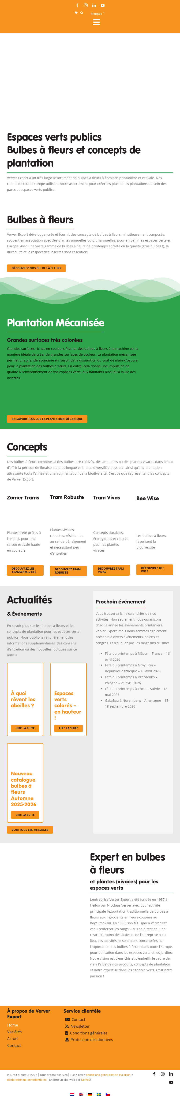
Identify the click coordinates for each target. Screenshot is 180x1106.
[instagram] (86, 5)
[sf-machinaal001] (27, 387)
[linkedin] (94, 5)
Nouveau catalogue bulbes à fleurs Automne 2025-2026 (23, 789)
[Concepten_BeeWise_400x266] (154, 507)
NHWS (85, 1079)
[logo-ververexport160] (16, 23)
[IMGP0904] (68, 504)
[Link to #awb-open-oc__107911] (131, 22)
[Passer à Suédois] (98, 1094)
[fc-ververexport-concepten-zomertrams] (25, 506)
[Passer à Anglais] (81, 1094)
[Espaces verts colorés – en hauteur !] (68, 666)
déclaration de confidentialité (27, 1079)
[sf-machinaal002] (72, 387)
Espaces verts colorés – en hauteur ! (67, 705)
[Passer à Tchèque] (107, 1094)
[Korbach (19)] (111, 506)
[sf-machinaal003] (118, 387)
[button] (81, 12)
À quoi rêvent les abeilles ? (23, 699)
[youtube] (103, 5)
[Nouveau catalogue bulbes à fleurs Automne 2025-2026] (25, 746)
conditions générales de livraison (108, 1075)
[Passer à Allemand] (90, 1094)
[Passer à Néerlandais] (72, 1094)
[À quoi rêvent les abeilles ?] (25, 666)
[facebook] (77, 5)
